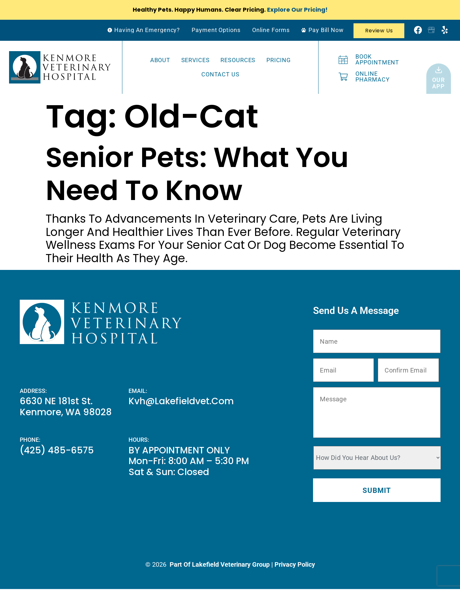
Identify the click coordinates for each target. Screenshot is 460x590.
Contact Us (220, 74)
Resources (237, 60)
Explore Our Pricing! (297, 10)
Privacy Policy (295, 565)
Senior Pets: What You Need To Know (197, 174)
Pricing (278, 60)
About (160, 60)
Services (195, 60)
